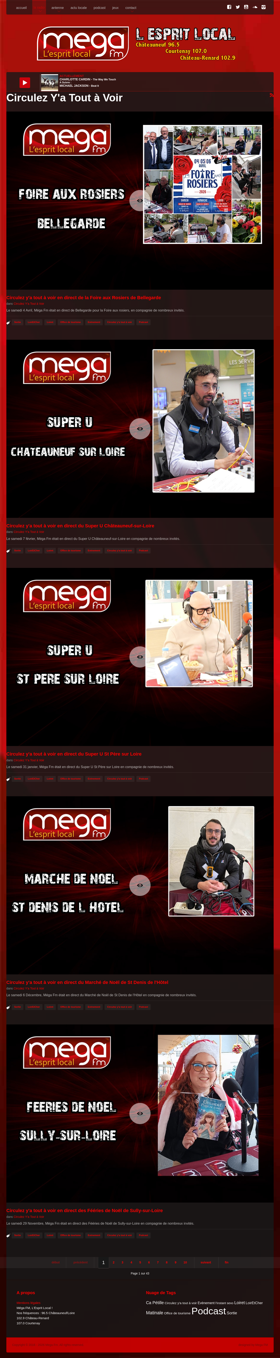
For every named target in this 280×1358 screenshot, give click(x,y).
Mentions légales (29, 1303)
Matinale (154, 1312)
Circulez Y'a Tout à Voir (29, 303)
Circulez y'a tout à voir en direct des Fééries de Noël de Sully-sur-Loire (84, 1210)
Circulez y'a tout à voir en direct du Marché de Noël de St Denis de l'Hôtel (87, 982)
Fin (226, 1262)
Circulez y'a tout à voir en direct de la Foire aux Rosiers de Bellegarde (83, 297)
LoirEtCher (34, 322)
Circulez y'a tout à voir (119, 322)
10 (185, 1262)
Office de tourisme (70, 322)
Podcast (143, 322)
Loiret (50, 322)
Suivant (206, 1262)
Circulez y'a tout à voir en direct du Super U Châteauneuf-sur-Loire (80, 525)
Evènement (94, 322)
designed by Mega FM (253, 1345)
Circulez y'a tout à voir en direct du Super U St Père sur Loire (73, 754)
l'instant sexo (224, 1303)
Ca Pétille (155, 1302)
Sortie (17, 322)
